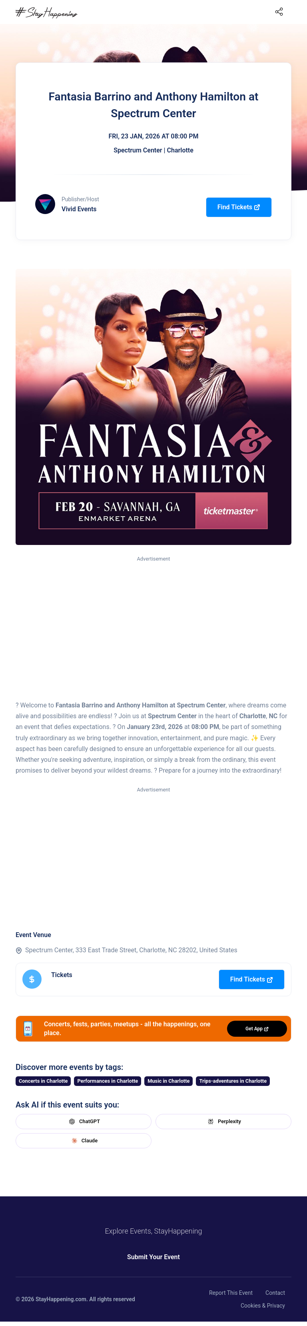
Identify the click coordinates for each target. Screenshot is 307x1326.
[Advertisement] (153, 623)
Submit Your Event (153, 1257)
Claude (84, 1141)
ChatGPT (83, 1121)
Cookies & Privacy (263, 1305)
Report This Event (231, 1293)
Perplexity (223, 1121)
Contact (275, 1293)
